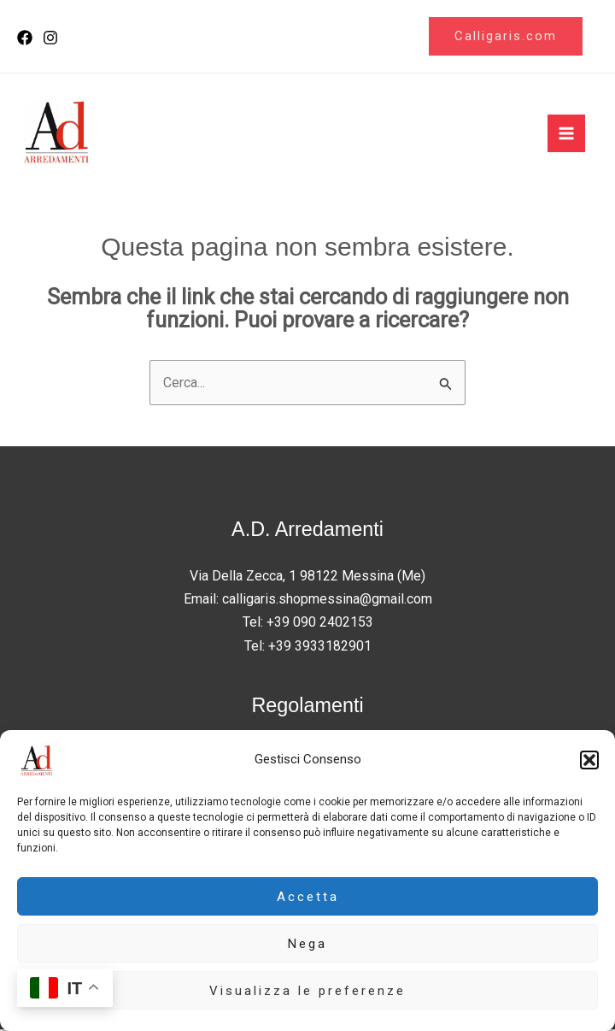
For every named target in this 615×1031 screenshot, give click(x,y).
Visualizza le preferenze (307, 991)
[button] (589, 760)
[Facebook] (24, 38)
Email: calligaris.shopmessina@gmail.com (308, 600)
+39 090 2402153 (319, 624)
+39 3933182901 (320, 647)
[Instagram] (50, 38)
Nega (307, 943)
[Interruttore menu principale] (566, 134)
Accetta (308, 896)
